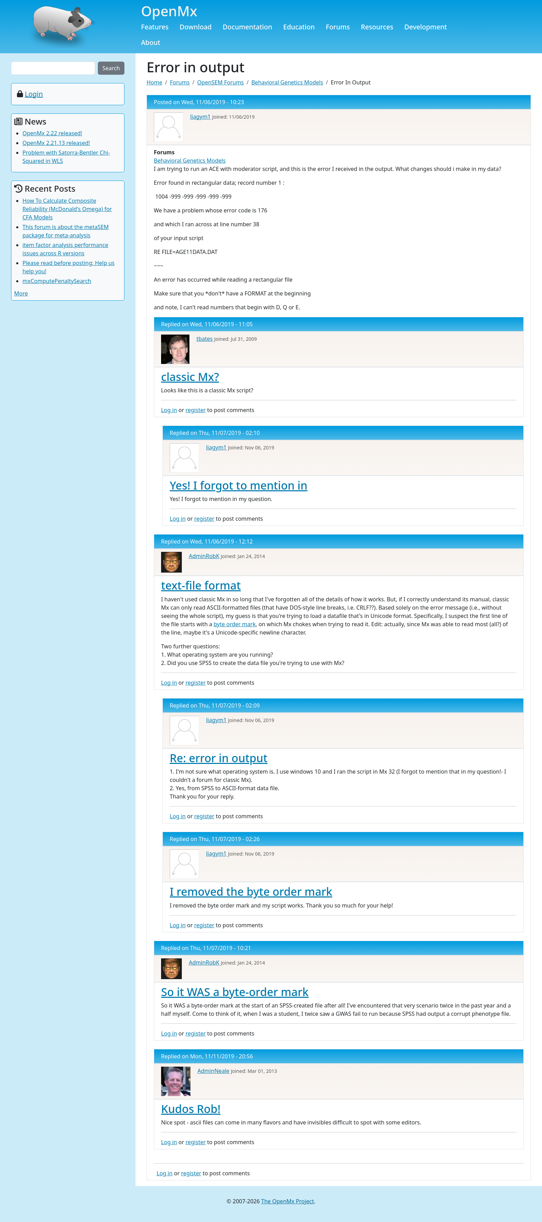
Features (155, 26)
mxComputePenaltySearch (56, 281)
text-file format (201, 585)
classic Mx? (190, 376)
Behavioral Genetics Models (287, 82)
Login (34, 94)
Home (154, 82)
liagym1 (200, 116)
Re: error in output (219, 757)
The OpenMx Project (287, 1201)
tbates (204, 339)
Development (425, 26)
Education (299, 26)
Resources (377, 26)
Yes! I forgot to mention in (238, 485)
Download (196, 26)
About (150, 42)
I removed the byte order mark (251, 891)
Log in (169, 410)
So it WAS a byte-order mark (235, 991)
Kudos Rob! (191, 1108)
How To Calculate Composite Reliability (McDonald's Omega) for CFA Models (67, 209)
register (196, 410)
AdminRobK (204, 556)
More (21, 293)
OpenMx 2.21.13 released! (56, 143)
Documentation (247, 26)
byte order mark (234, 624)
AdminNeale (213, 1071)
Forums (338, 26)
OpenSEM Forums (220, 82)
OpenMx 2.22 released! (52, 133)
